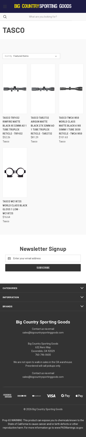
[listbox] (36, 56)
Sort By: (8, 56)
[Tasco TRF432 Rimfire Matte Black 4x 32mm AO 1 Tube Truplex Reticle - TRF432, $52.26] (14, 89)
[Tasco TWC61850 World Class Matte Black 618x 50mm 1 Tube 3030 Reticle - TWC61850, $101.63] (71, 89)
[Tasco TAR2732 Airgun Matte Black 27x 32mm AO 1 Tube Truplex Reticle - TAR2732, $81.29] (43, 89)
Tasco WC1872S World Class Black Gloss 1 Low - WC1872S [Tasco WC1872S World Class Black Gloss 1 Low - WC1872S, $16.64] (15, 207)
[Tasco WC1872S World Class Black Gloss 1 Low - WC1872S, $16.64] (14, 172)
